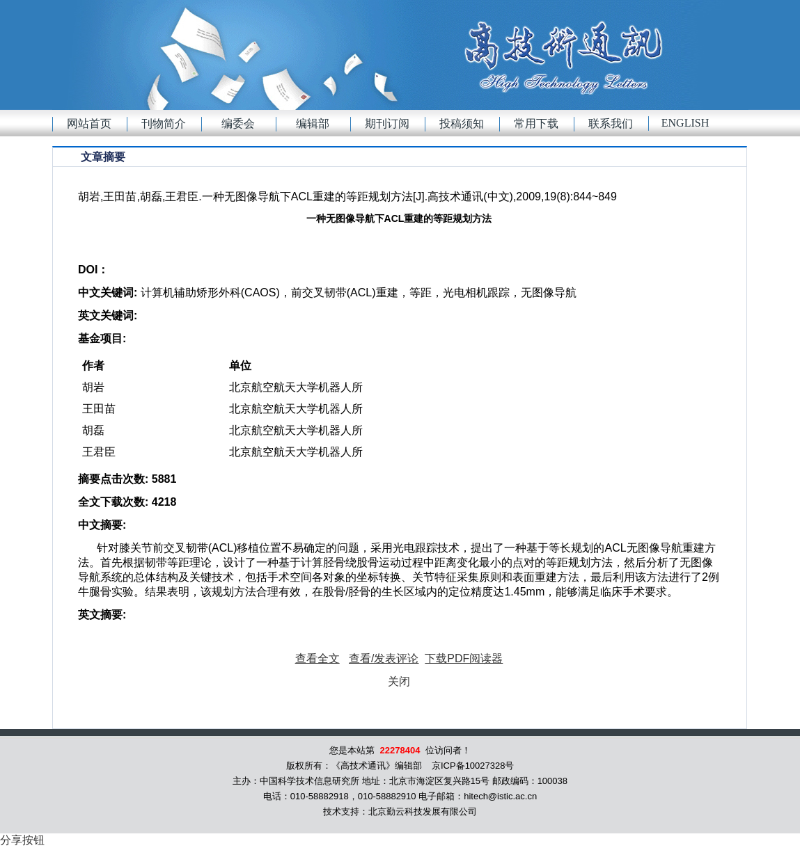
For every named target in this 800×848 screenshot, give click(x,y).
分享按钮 (22, 840)
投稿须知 (461, 123)
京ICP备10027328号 (473, 765)
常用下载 (536, 123)
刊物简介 (163, 123)
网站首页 (89, 123)
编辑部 (312, 123)
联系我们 (610, 123)
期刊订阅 (387, 123)
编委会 (238, 123)
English (685, 123)
